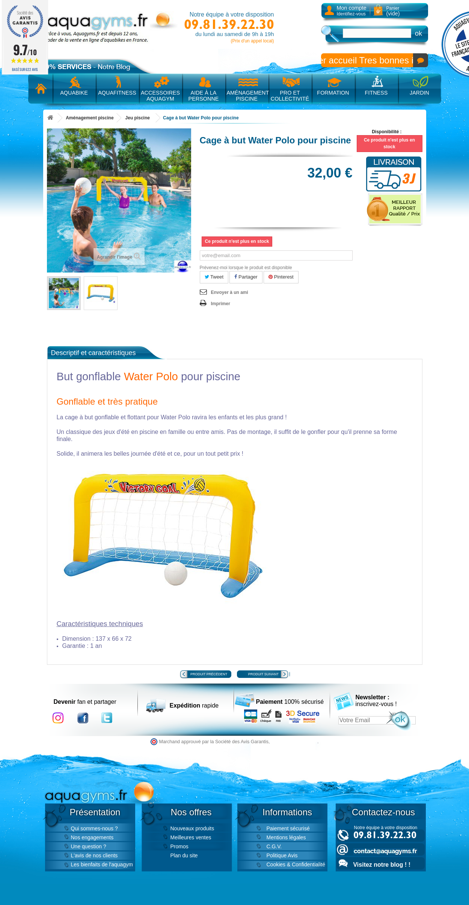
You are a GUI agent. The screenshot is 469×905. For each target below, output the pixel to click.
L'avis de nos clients (94, 855)
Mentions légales (286, 837)
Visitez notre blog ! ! (381, 864)
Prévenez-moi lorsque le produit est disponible (246, 267)
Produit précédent (208, 674)
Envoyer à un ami (229, 292)
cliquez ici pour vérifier (294, 741)
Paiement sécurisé (288, 828)
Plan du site (184, 855)
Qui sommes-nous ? (94, 828)
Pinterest (281, 277)
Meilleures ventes (190, 837)
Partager (245, 277)
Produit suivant (263, 674)
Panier (393, 11)
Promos (179, 846)
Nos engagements (92, 837)
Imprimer (220, 303)
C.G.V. (274, 846)
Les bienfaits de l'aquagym (102, 864)
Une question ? (88, 846)
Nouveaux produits (192, 828)
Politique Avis (282, 855)
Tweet (214, 277)
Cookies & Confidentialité (296, 864)
